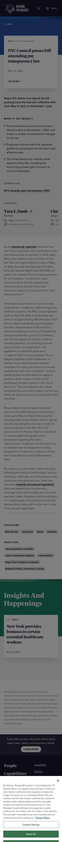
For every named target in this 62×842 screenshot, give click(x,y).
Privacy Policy (43, 821)
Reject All (31, 838)
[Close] (58, 784)
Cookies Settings (31, 828)
